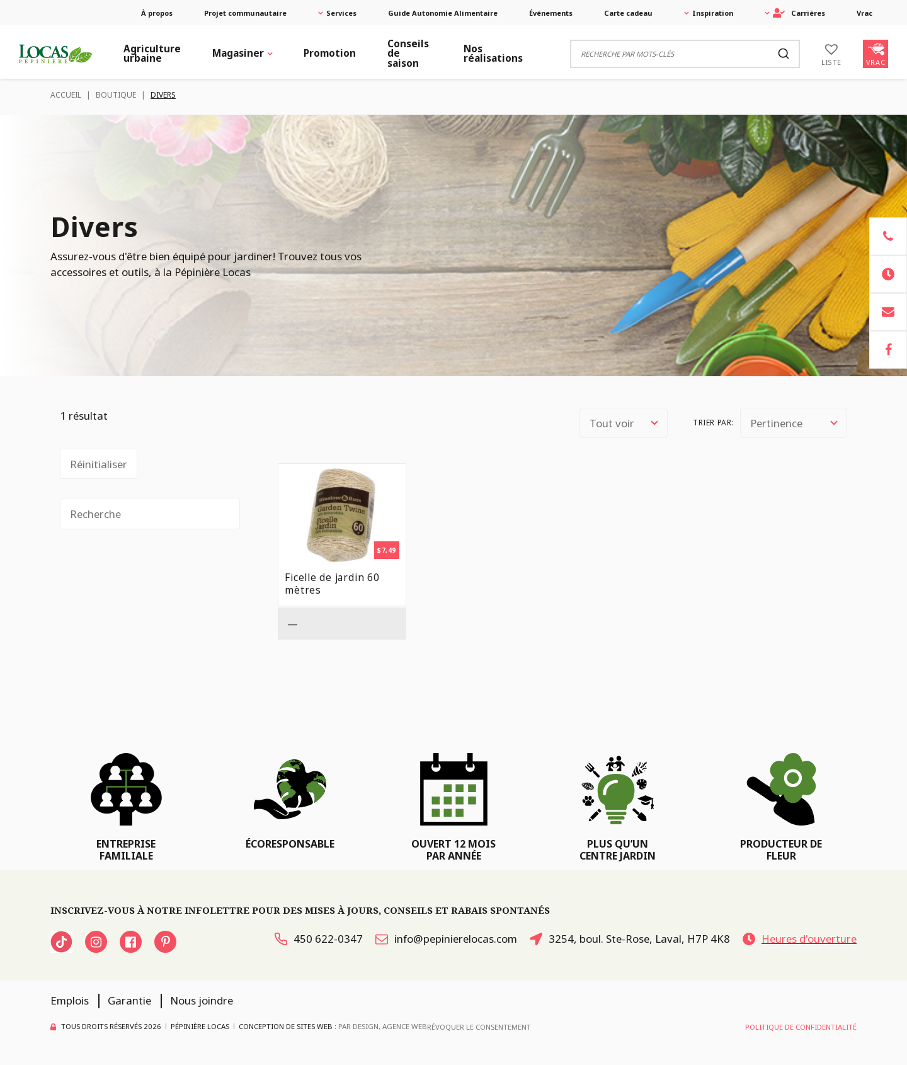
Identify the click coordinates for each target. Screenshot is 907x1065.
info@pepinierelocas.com (446, 938)
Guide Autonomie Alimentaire (443, 12)
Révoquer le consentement (479, 1027)
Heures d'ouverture (800, 938)
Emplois (69, 1000)
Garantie (129, 1000)
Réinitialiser (98, 464)
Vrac (864, 12)
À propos (157, 12)
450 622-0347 (319, 938)
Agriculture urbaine (152, 53)
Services (341, 12)
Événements (551, 12)
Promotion (330, 53)
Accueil (65, 94)
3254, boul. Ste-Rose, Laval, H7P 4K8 (630, 938)
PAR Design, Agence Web (382, 1026)
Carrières (799, 13)
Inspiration (712, 12)
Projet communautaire (245, 12)
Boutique (116, 94)
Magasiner (238, 53)
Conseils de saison (408, 53)
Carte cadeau (628, 12)
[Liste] (831, 54)
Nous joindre (201, 1000)
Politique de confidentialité (801, 1027)
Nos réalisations (493, 53)
